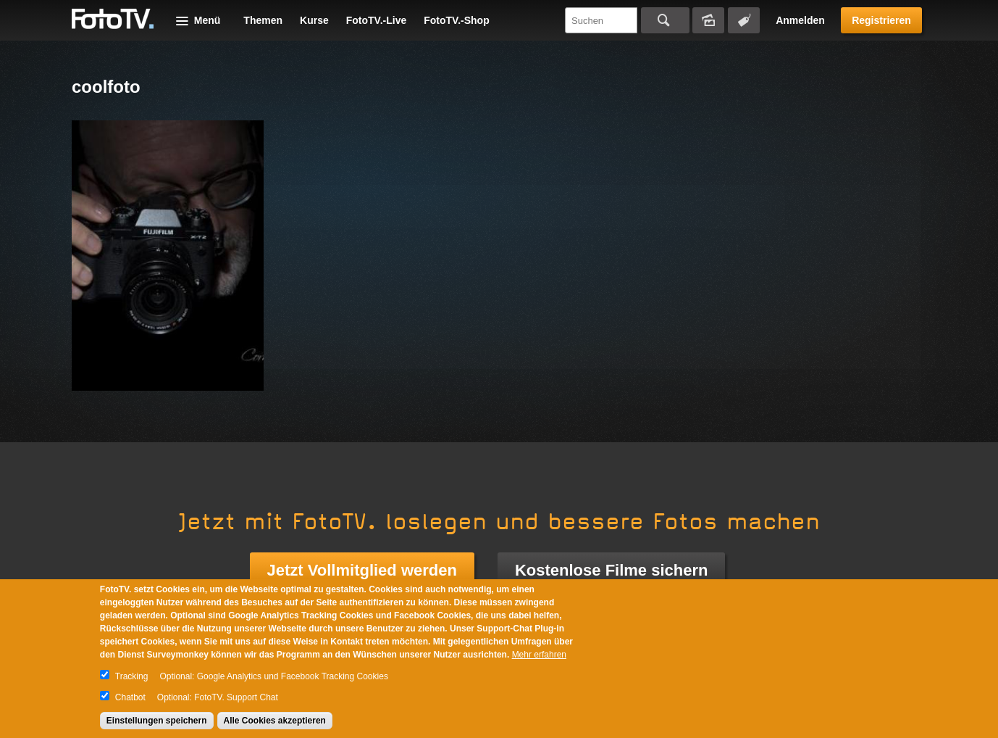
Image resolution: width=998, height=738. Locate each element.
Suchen (665, 20)
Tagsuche (744, 20)
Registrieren (881, 20)
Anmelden (800, 20)
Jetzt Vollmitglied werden (362, 570)
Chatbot (130, 697)
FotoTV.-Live (376, 20)
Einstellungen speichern (156, 721)
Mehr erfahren (539, 655)
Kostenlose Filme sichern (611, 570)
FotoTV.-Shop (456, 20)
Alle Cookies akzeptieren (275, 721)
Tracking (131, 676)
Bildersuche (708, 20)
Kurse (314, 20)
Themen (262, 20)
